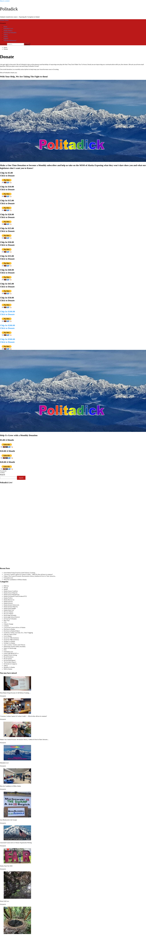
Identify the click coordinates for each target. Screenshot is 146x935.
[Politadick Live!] (17, 760)
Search (2, 475)
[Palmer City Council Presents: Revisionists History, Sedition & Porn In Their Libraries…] (17, 736)
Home (5, 26)
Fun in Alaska (8, 636)
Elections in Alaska (9, 629)
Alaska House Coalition (11, 591)
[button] (73, 471)
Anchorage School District (12, 617)
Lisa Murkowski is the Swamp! (8, 820)
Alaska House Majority (11, 593)
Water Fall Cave (4, 901)
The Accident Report (10, 662)
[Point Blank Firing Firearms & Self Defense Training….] (17, 690)
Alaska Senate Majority (11, 606)
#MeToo (6, 586)
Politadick (9, 8)
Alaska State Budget (10, 608)
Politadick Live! (8, 28)
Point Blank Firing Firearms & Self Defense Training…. (20, 572)
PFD (5, 650)
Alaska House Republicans (11, 594)
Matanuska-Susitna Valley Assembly (14, 646)
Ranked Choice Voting (10, 655)
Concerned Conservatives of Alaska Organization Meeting (16, 842)
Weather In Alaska (9, 667)
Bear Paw (6, 620)
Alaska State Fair (9, 610)
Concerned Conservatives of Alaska (14, 627)
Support (6, 38)
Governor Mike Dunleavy (11, 638)
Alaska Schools (8, 601)
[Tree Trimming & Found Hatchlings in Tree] (17, 933)
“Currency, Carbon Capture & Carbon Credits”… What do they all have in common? (28, 574)
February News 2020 (10, 634)
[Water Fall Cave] (17, 898)
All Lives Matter (8, 612)
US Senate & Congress (10, 664)
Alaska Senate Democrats (11, 605)
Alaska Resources (9, 600)
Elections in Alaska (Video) (12, 631)
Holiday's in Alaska (9, 641)
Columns (6, 626)
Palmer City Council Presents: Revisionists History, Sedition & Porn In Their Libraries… (30, 576)
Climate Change (8, 624)
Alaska (6, 36)
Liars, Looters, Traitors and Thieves (14, 645)
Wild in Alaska (8, 669)
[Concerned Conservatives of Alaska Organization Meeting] (17, 839)
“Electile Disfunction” (10, 40)
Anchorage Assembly (10, 615)
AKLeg (6, 587)
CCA (5, 622)
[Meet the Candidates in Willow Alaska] (17, 783)
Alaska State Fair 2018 (6, 866)
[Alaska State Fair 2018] (17, 863)
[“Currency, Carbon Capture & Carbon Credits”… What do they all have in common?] (17, 713)
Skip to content (4, 1)
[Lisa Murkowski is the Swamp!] (17, 817)
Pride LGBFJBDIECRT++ (11, 653)
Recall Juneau (8, 658)
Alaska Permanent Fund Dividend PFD (15, 596)
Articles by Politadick (10, 32)
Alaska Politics (8, 30)
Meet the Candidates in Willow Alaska (15, 579)
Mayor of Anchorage (10, 648)
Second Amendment (9, 660)
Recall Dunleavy (9, 657)
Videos (6, 34)
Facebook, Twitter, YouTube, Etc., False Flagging (18, 632)
